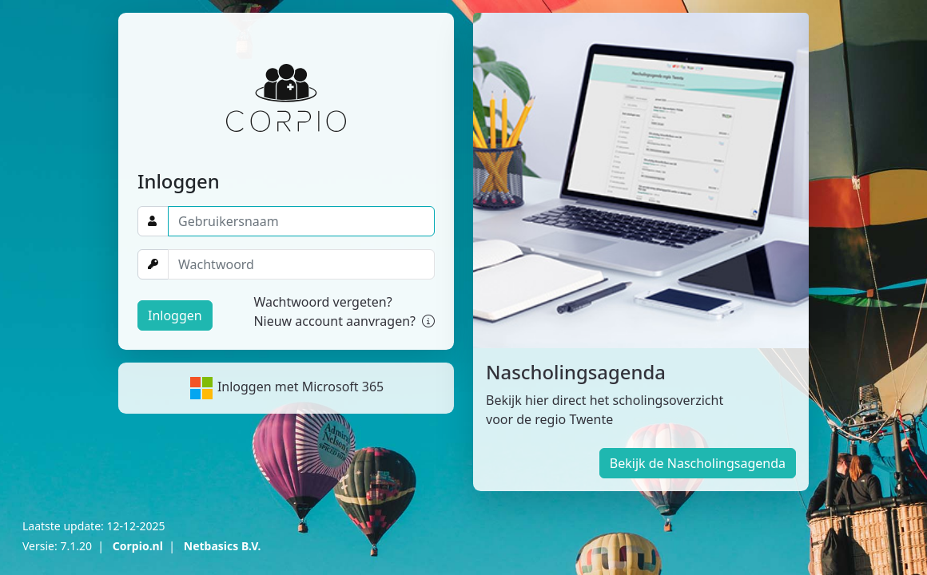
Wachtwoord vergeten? (322, 302)
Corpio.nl (138, 545)
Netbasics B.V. (222, 545)
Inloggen (175, 315)
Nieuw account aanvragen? (344, 321)
